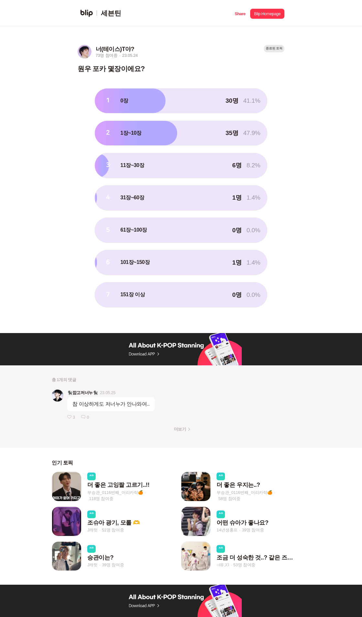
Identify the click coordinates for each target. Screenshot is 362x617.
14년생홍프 (227, 530)
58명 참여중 (229, 498)
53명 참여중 (244, 564)
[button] (240, 13)
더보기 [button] (180, 429)
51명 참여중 (113, 530)
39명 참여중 (253, 530)
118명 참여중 (101, 498)
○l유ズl (223, 564)
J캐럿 (92, 530)
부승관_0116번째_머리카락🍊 (115, 492)
